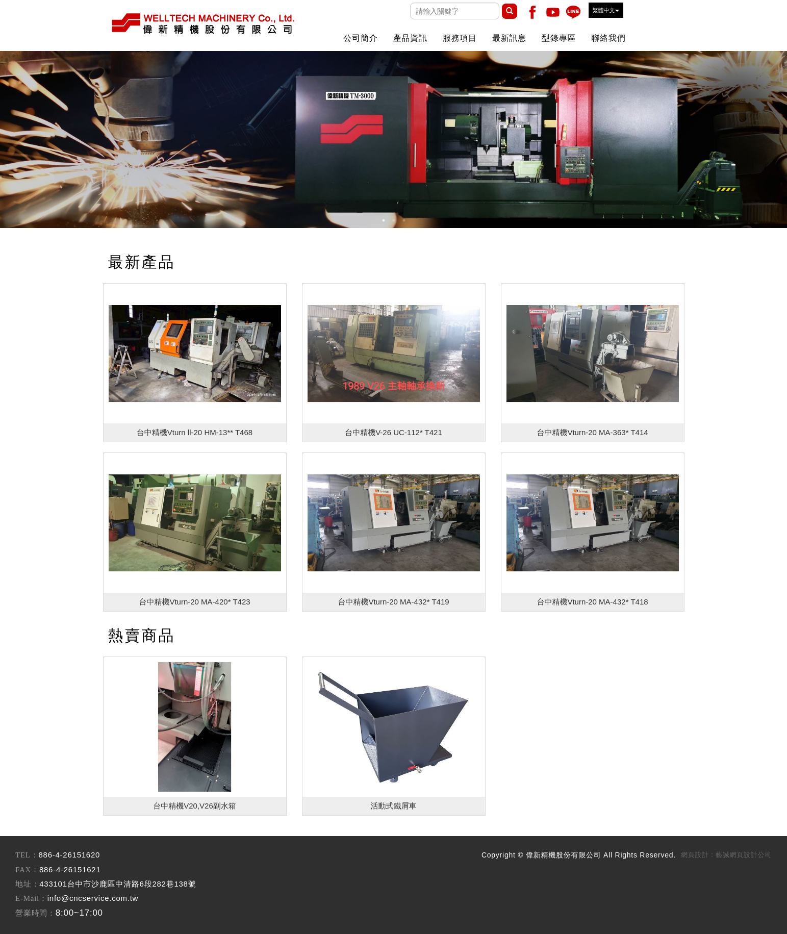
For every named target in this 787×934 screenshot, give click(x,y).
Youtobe (553, 12)
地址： (27, 884)
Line (573, 12)
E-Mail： (31, 898)
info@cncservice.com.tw (92, 898)
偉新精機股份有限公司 (202, 23)
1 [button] (383, 220)
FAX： (27, 870)
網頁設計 (695, 855)
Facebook (532, 12)
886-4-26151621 (70, 869)
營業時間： (35, 913)
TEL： (27, 855)
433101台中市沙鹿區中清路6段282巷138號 (117, 883)
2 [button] (394, 220)
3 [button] (404, 220)
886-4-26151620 (69, 854)
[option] (393, 139)
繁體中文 (606, 10)
